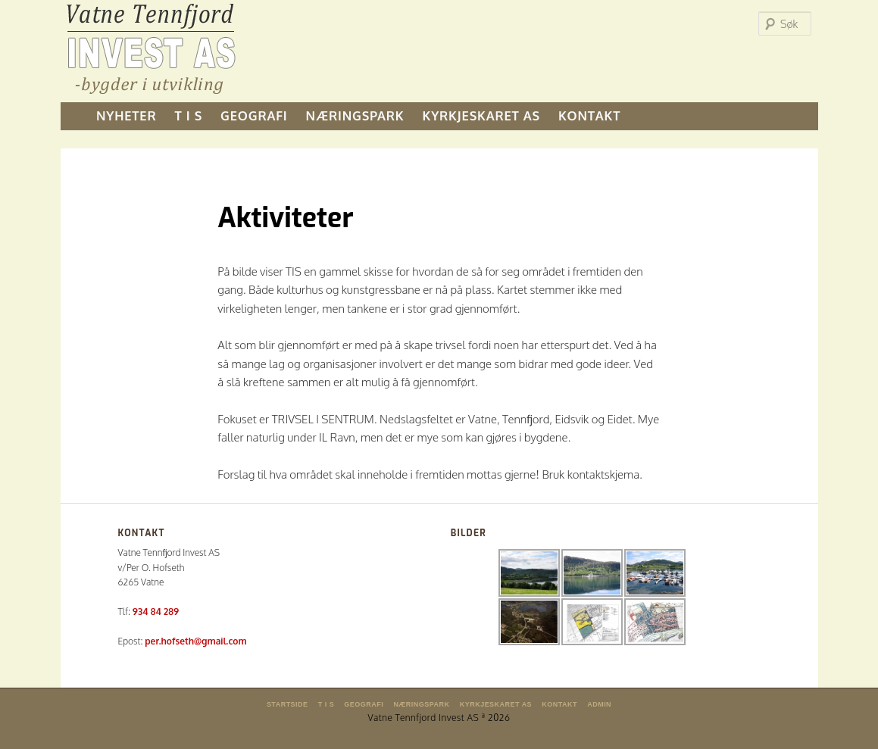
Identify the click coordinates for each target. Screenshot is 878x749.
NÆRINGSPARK (355, 115)
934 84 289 (156, 611)
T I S (189, 115)
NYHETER (126, 115)
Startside (287, 704)
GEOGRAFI (253, 115)
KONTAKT (589, 115)
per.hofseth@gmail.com (195, 641)
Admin (599, 704)
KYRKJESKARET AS (481, 115)
